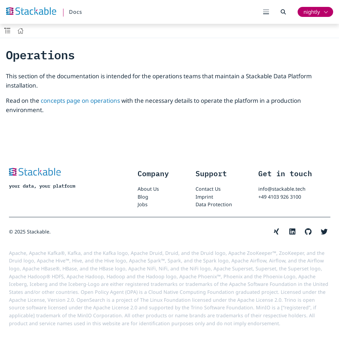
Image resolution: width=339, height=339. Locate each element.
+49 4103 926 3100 (279, 196)
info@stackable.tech (282, 189)
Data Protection (214, 204)
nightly (311, 11)
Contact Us (208, 189)
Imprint (204, 196)
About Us (148, 189)
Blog (143, 196)
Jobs (143, 204)
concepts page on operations (80, 100)
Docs (75, 11)
